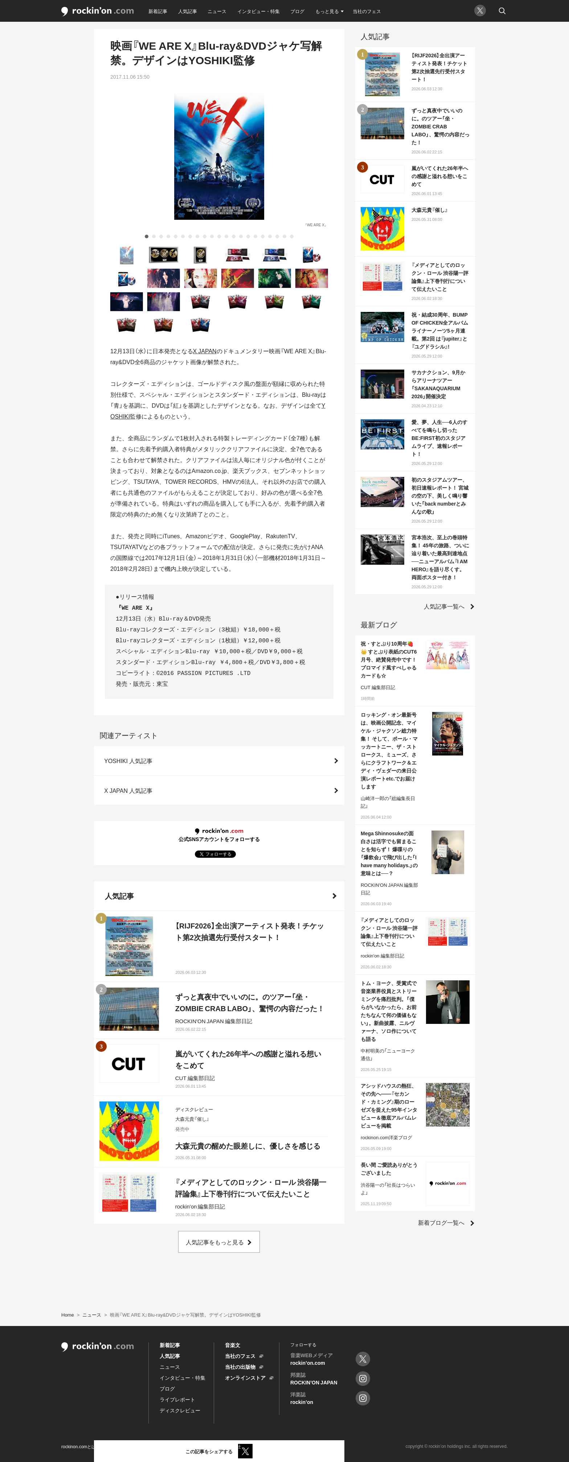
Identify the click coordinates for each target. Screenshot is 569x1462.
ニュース (217, 11)
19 (277, 236)
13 (234, 236)
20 (284, 236)
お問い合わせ (200, 1446)
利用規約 (114, 1446)
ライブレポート (177, 1399)
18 (270, 236)
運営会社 (232, 1446)
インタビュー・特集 (258, 11)
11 (219, 236)
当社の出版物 (240, 1366)
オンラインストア (245, 1377)
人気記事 (187, 11)
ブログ (297, 11)
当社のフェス (367, 11)
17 (263, 236)
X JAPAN (205, 350)
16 (255, 236)
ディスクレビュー (180, 1410)
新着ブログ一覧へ (441, 1222)
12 (226, 236)
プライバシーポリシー (155, 1446)
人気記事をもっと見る (215, 1241)
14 (241, 236)
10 (212, 236)
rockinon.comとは (78, 1446)
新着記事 (157, 11)
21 (292, 236)
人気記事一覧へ (444, 606)
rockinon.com (97, 12)
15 (248, 236)
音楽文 (232, 1344)
